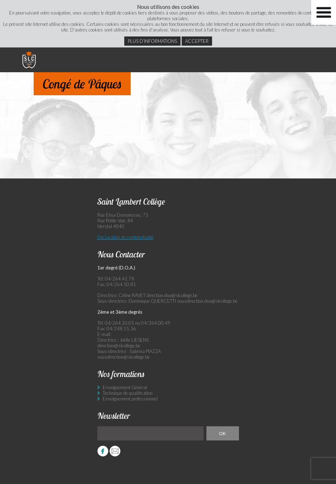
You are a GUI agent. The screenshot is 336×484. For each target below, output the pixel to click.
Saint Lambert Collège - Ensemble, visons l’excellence (29, 59)
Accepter (197, 41)
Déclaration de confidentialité (125, 237)
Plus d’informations (152, 41)
